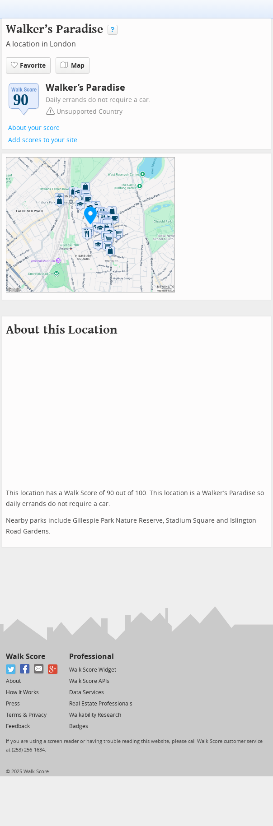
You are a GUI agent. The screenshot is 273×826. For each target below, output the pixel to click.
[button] (90, 215)
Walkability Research (95, 715)
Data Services (86, 692)
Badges (78, 726)
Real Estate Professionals (100, 704)
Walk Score (25, 656)
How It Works (22, 692)
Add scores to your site (42, 140)
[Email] (39, 669)
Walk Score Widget (92, 670)
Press (13, 704)
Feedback (18, 726)
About (13, 681)
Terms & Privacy (26, 715)
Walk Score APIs (89, 681)
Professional (91, 656)
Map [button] (73, 65)
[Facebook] (25, 669)
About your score (34, 128)
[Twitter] (11, 669)
